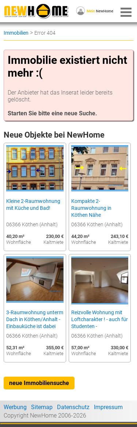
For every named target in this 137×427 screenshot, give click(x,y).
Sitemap (42, 407)
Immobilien (16, 33)
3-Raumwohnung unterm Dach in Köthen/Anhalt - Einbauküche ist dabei (34, 319)
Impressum (108, 407)
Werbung (15, 407)
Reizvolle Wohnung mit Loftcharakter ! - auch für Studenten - (99, 319)
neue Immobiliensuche (39, 383)
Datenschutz (73, 407)
